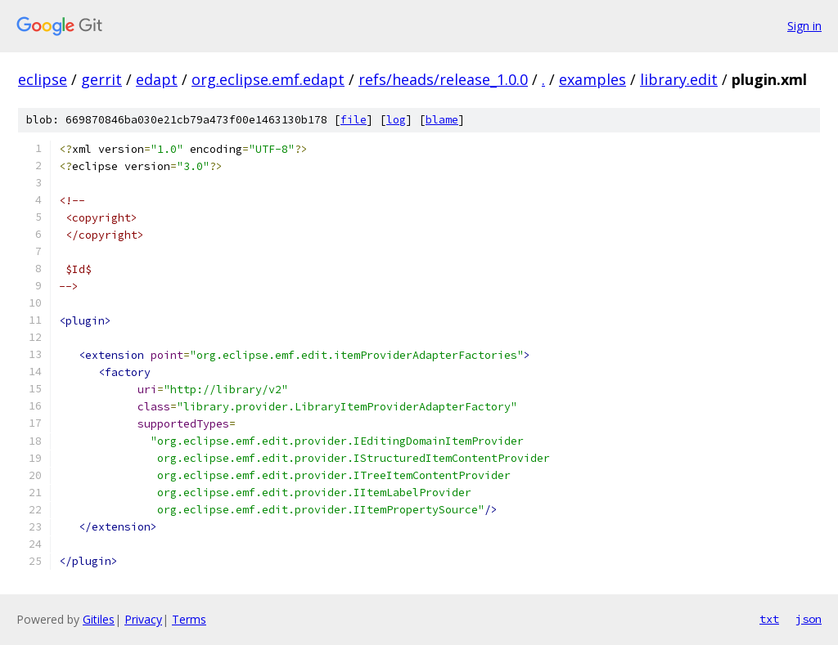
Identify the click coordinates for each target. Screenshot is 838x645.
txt (769, 618)
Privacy (143, 619)
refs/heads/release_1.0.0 (443, 79)
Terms (189, 619)
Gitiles (99, 619)
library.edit (679, 79)
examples (592, 79)
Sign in (804, 26)
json (808, 618)
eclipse (42, 79)
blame (442, 120)
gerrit (101, 79)
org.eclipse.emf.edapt (268, 79)
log (396, 120)
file (353, 120)
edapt (157, 79)
